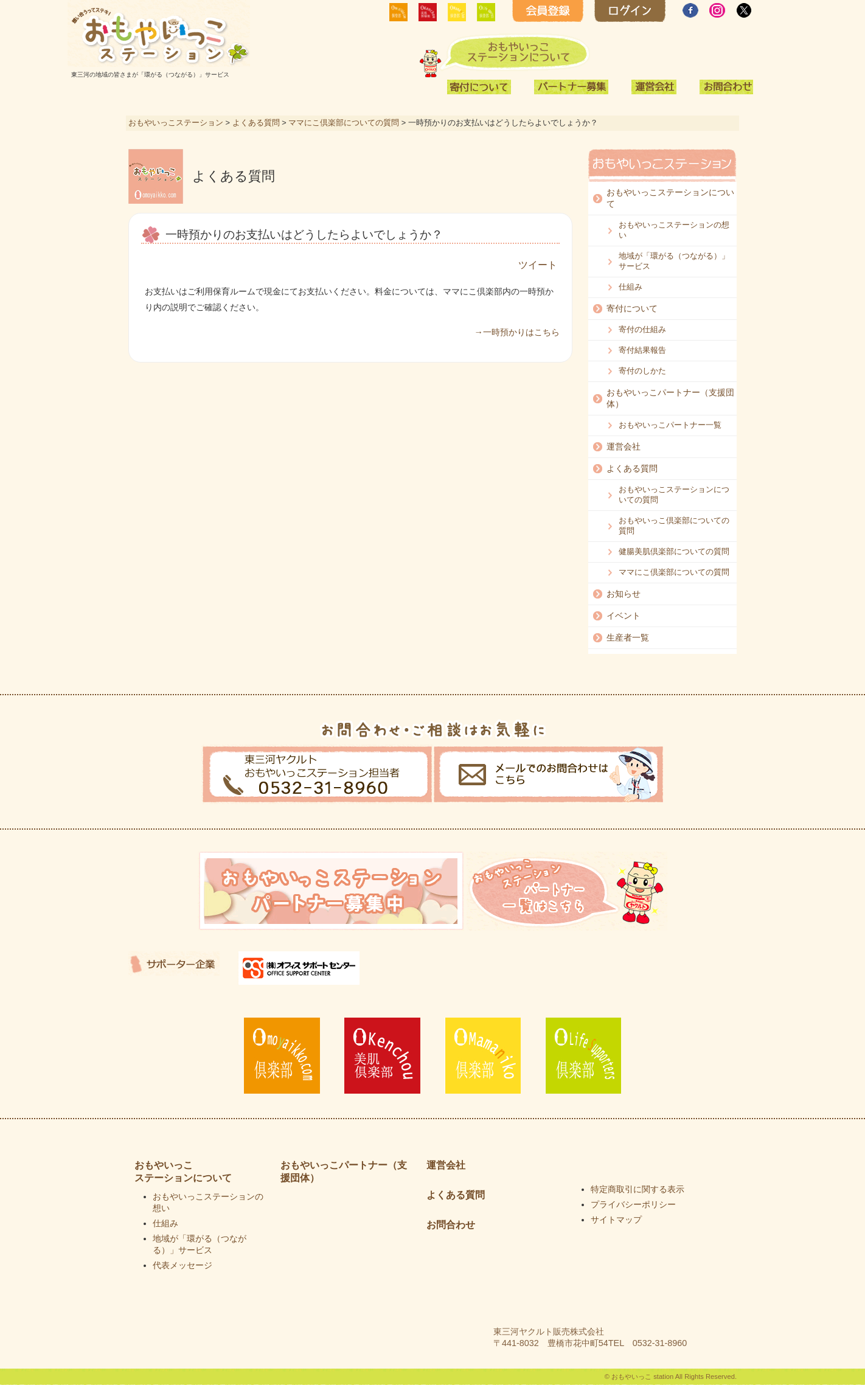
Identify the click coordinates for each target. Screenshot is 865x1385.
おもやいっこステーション (175, 122)
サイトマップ (616, 1219)
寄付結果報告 (642, 350)
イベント (623, 615)
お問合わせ (450, 1225)
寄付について (632, 308)
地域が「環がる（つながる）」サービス (674, 261)
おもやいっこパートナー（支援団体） (670, 398)
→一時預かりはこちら (517, 332)
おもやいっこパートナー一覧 (670, 424)
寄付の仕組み (642, 329)
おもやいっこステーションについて (670, 198)
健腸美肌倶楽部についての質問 (674, 551)
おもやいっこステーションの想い (674, 230)
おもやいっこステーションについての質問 (674, 494)
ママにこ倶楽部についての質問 (343, 122)
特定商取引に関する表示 (637, 1189)
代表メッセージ (182, 1265)
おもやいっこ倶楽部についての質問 (674, 525)
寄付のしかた (642, 370)
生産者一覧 (627, 637)
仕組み (630, 286)
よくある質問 (256, 122)
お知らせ (623, 594)
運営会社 (623, 446)
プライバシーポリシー (633, 1204)
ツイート (537, 265)
